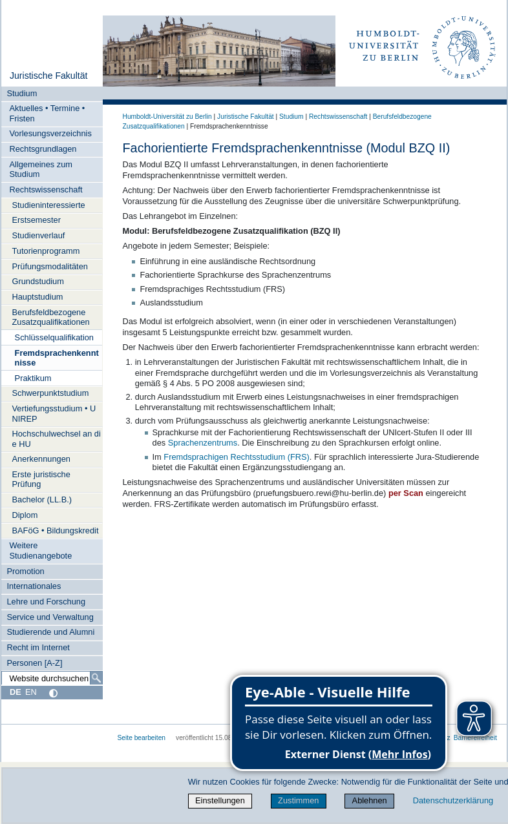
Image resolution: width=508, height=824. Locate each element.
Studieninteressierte (48, 205)
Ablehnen (369, 800)
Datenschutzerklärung (453, 800)
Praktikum (33, 378)
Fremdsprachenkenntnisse (57, 357)
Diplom (25, 515)
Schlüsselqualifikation (54, 337)
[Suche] (96, 678)
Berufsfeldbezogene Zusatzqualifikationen (51, 317)
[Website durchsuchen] (51, 678)
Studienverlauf (38, 235)
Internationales (33, 586)
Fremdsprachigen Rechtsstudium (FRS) (236, 457)
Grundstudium (38, 281)
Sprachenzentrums (202, 443)
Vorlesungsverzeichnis (51, 133)
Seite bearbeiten (142, 737)
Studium (21, 93)
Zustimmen (298, 800)
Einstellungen (220, 800)
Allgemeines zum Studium (41, 169)
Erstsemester (36, 220)
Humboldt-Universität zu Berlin (167, 116)
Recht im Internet (37, 647)
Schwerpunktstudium (50, 393)
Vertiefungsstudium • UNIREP (54, 413)
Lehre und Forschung (45, 601)
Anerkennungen (41, 459)
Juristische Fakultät (49, 75)
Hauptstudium (37, 297)
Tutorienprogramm (46, 251)
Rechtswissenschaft (46, 189)
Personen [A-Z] (34, 663)
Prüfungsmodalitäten (50, 266)
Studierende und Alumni (50, 632)
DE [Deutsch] (15, 692)
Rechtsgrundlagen (43, 149)
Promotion (25, 571)
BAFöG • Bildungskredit (55, 530)
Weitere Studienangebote (41, 550)
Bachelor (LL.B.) (42, 499)
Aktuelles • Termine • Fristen (47, 113)
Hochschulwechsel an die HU (56, 438)
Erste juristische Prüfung (41, 479)
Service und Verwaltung (49, 617)
